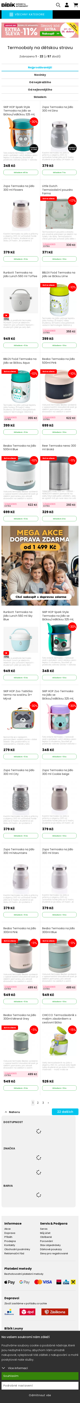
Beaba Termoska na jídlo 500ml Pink (58, 361)
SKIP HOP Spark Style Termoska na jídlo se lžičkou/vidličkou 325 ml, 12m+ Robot (19, 112)
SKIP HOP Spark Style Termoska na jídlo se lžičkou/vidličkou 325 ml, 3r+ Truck (58, 617)
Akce (7, 1229)
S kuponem (49, 243)
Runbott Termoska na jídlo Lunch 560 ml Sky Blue (17, 615)
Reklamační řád (14, 1253)
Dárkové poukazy (51, 1249)
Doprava (9, 1233)
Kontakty (9, 1245)
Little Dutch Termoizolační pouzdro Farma (57, 189)
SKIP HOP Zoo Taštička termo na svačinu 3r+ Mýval (17, 694)
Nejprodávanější (40, 67)
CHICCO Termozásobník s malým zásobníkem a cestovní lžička (59, 1018)
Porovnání (46, 1241)
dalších (65, 1112)
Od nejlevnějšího (40, 89)
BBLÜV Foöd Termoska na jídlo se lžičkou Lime (58, 274)
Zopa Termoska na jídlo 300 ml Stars (57, 851)
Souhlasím (11, 1376)
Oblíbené (46, 1237)
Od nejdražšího (40, 82)
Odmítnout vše (40, 1395)
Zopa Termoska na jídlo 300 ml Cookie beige (57, 772)
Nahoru (12, 1112)
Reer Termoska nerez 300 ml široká (59, 447)
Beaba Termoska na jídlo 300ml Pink (19, 930)
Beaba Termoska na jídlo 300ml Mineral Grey (19, 1017)
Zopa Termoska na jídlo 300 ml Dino (57, 109)
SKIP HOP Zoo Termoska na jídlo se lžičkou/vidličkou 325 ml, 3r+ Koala (58, 696)
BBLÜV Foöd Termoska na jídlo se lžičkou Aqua (19, 361)
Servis (44, 1229)
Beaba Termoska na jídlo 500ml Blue (19, 447)
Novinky (40, 75)
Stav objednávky (50, 1245)
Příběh (8, 1237)
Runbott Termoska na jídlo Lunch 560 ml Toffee (20, 274)
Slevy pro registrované (54, 1253)
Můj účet (45, 1233)
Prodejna (10, 1241)
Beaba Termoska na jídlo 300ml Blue (58, 930)
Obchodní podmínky (17, 1249)
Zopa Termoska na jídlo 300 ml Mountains (18, 851)
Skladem (40, 97)
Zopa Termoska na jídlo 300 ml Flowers (18, 188)
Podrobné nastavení (18, 1385)
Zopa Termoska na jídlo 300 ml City (18, 772)
